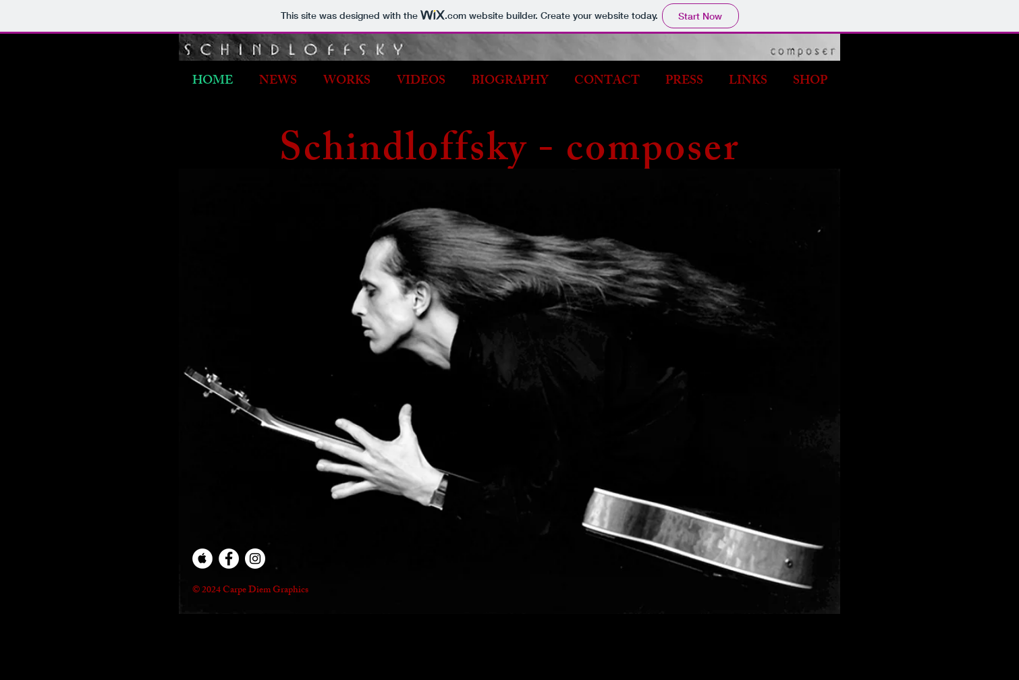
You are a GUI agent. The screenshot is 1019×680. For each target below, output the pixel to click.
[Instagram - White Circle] (255, 558)
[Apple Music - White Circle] (202, 558)
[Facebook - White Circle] (229, 558)
